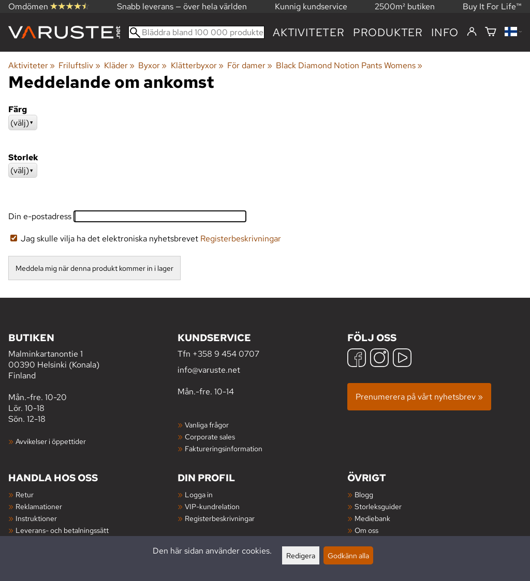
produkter (388, 32)
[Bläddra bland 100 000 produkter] (196, 32)
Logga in (199, 494)
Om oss (366, 530)
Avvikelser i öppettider (51, 441)
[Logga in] (472, 32)
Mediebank (372, 518)
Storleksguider (378, 506)
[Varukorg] (490, 32)
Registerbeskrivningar (240, 238)
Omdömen (48, 6)
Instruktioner (36, 518)
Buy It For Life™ (492, 6)
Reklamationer (39, 506)
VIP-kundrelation (212, 506)
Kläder (119, 65)
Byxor (152, 65)
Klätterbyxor (197, 65)
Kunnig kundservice (311, 6)
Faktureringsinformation (223, 448)
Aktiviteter (309, 32)
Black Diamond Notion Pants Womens (349, 65)
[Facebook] (356, 359)
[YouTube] (402, 359)
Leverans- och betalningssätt (62, 530)
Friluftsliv (79, 65)
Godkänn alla (348, 555)
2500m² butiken (405, 6)
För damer (249, 65)
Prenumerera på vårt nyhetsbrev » (419, 396)
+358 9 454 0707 (226, 353)
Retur (25, 494)
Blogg (364, 494)
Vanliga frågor (207, 425)
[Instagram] (379, 359)
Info (445, 32)
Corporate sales (210, 436)
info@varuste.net (209, 369)
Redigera (300, 555)
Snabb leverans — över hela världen (182, 6)
